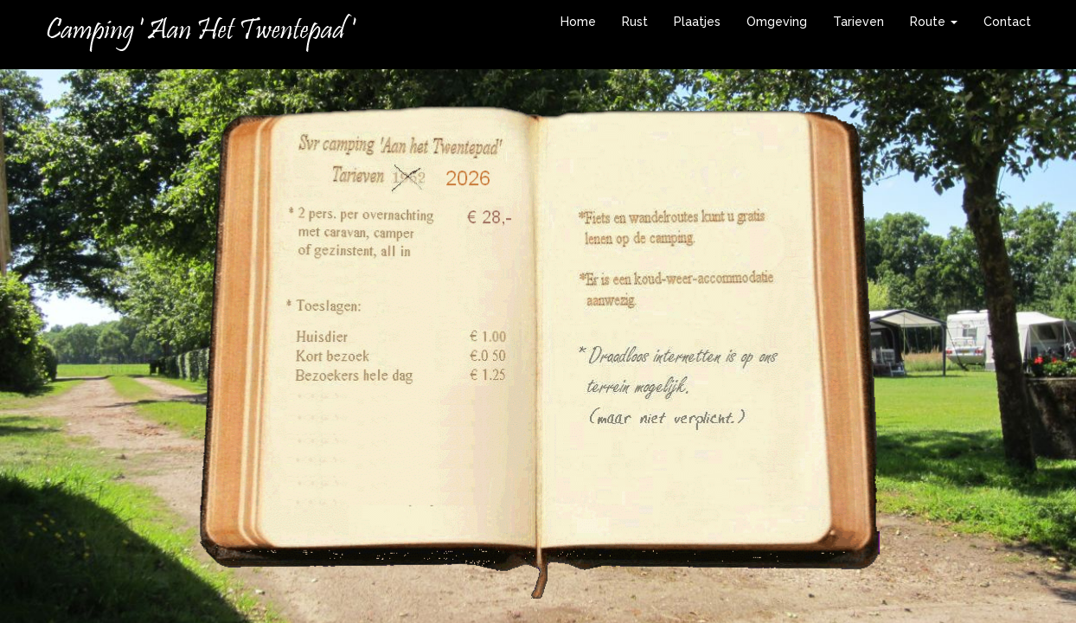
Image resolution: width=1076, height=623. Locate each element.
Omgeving (776, 22)
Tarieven (858, 22)
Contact (1007, 22)
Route (934, 22)
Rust (635, 22)
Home (578, 22)
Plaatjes (697, 22)
